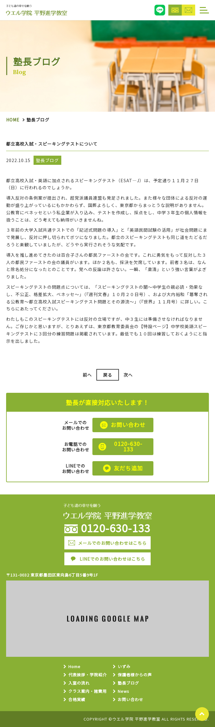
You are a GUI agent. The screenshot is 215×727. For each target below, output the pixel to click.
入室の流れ (79, 683)
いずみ (124, 666)
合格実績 (76, 699)
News (123, 691)
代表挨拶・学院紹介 (87, 675)
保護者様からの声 (135, 675)
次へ (128, 375)
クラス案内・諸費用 (87, 691)
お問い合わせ (130, 699)
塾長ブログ (128, 683)
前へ (87, 375)
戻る (107, 375)
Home (13, 120)
